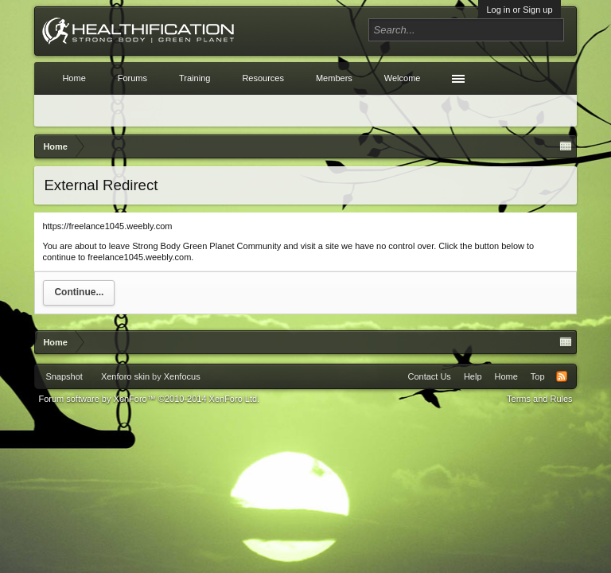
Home (73, 78)
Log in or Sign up (519, 9)
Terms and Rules (540, 398)
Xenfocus (182, 376)
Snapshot (63, 376)
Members (334, 78)
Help (473, 376)
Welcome (402, 78)
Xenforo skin (125, 376)
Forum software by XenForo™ (148, 398)
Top (538, 376)
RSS (561, 376)
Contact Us (428, 376)
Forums (132, 78)
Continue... (78, 292)
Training (194, 78)
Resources (263, 78)
